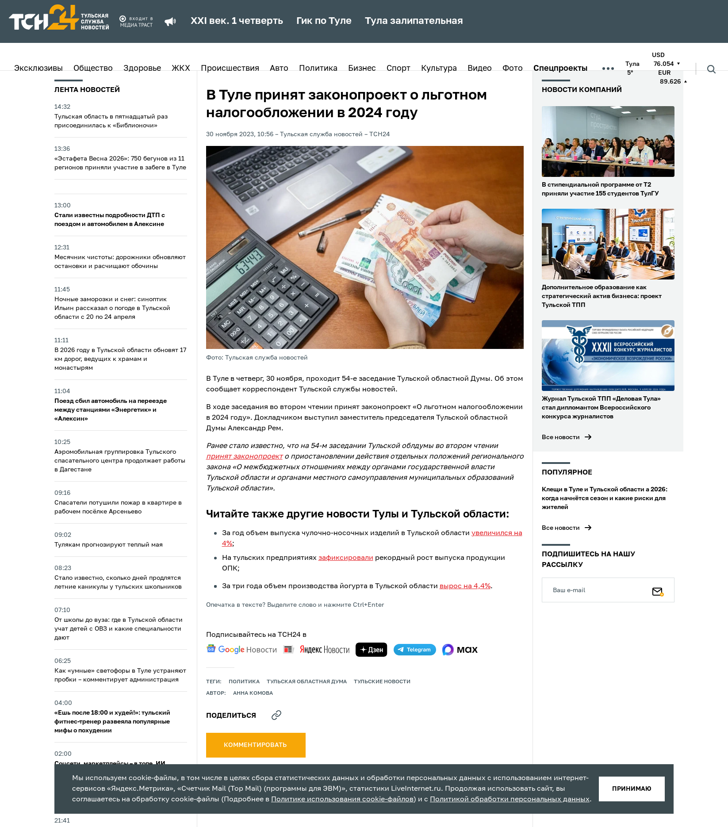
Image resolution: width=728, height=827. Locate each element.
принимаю (631, 789)
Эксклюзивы (38, 69)
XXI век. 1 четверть (237, 21)
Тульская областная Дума (307, 682)
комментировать (256, 745)
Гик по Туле (324, 21)
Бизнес (362, 69)
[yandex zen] (371, 650)
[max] (460, 649)
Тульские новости (382, 682)
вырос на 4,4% (465, 586)
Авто (279, 69)
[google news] (241, 649)
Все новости (561, 437)
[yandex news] (316, 649)
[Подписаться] (658, 590)
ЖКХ (181, 69)
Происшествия (230, 69)
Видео (479, 69)
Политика (318, 69)
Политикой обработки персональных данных (510, 799)
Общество (93, 69)
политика (244, 682)
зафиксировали (345, 558)
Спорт (398, 69)
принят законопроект (244, 456)
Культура (439, 69)
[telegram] (415, 649)
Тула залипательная (414, 21)
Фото (512, 69)
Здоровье (142, 69)
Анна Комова (253, 693)
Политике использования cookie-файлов (342, 799)
